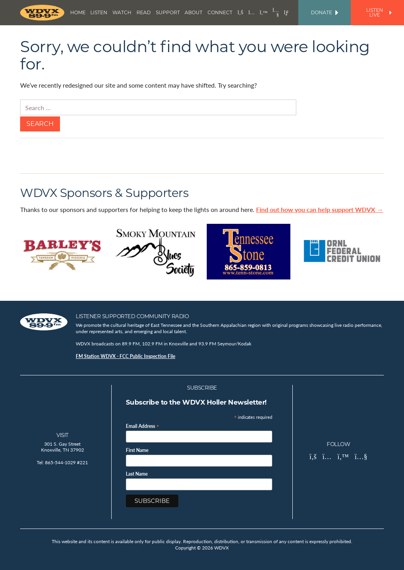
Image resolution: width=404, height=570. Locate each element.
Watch (121, 12)
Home (78, 12)
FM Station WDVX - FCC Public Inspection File (125, 356)
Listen (98, 12)
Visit (62, 435)
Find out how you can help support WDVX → (319, 209)
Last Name (137, 474)
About (193, 12)
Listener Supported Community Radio (132, 316)
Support (168, 12)
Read (144, 12)
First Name (137, 450)
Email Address (142, 425)
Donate (324, 12)
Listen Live (378, 12)
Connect (220, 12)
